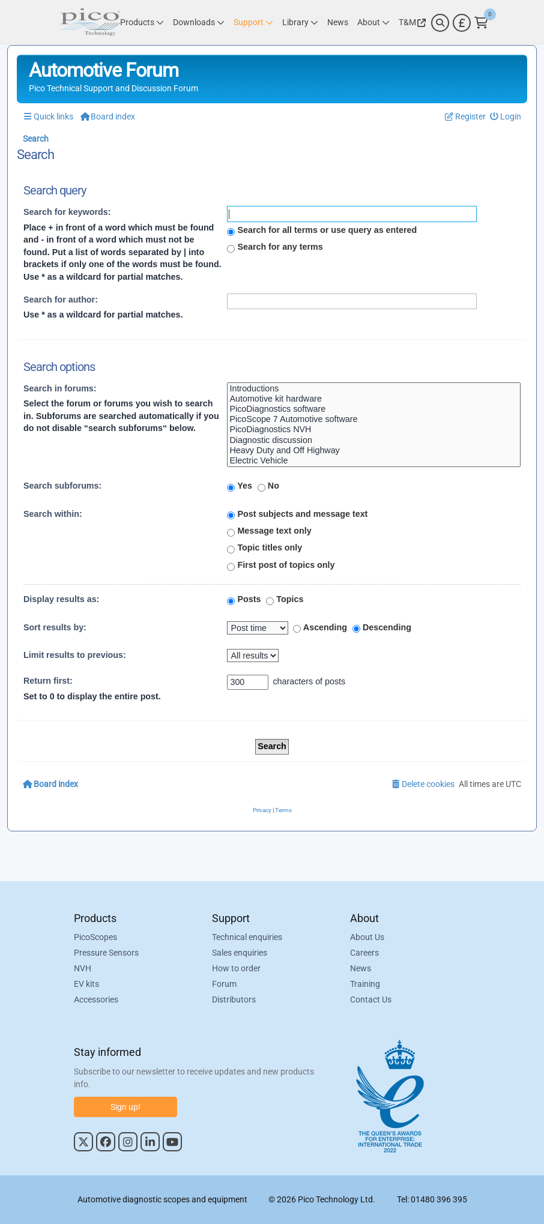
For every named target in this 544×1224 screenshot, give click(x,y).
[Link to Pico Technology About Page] (373, 22)
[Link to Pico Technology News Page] (337, 22)
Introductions (373, 389)
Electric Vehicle (373, 461)
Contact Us (370, 1000)
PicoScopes (95, 937)
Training (365, 984)
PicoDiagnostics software (373, 409)
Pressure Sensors (106, 953)
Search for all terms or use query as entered (322, 230)
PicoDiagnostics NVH (373, 429)
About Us (367, 937)
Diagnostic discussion (373, 440)
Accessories (96, 1000)
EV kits (86, 984)
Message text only (269, 531)
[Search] (440, 23)
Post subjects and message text (297, 514)
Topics (284, 599)
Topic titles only (264, 548)
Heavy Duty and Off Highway (373, 450)
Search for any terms (274, 247)
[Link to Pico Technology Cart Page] (481, 23)
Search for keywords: (66, 212)
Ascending (320, 628)
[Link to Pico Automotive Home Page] (89, 22)
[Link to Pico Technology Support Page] (253, 22)
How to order (236, 969)
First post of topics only (280, 565)
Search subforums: (62, 485)
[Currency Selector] (462, 23)
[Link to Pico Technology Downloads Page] (199, 22)
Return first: (48, 681)
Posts (244, 599)
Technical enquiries (247, 937)
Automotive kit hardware (373, 399)
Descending (381, 628)
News (360, 969)
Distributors (234, 1000)
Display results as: (61, 599)
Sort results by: (54, 627)
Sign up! (125, 1107)
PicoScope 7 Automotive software (373, 419)
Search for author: (60, 299)
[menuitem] (506, 116)
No (268, 486)
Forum (224, 984)
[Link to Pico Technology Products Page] (142, 22)
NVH (82, 969)
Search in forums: (60, 388)
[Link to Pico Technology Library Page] (300, 22)
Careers (364, 953)
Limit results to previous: (74, 655)
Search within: (52, 514)
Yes (239, 486)
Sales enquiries (239, 953)
